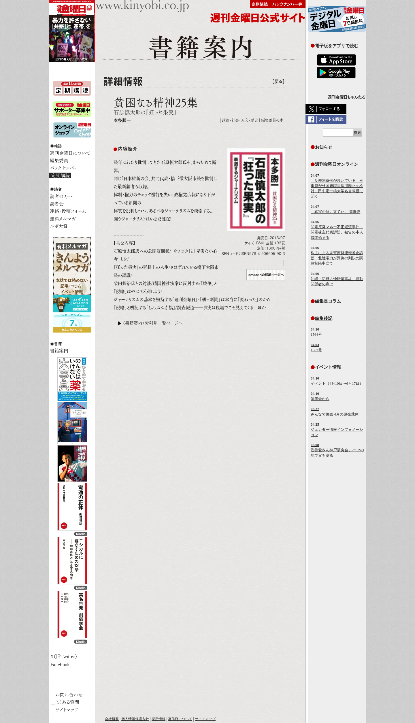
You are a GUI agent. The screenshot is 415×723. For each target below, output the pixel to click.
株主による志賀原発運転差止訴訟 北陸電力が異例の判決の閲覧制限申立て (337, 258)
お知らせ (323, 147)
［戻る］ (278, 81)
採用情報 (158, 719)
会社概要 (112, 719)
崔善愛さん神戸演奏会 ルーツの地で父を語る (337, 450)
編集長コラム (328, 301)
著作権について (180, 719)
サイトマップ (205, 719)
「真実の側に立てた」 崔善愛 (335, 211)
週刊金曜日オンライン (336, 164)
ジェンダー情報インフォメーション (337, 429)
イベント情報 (328, 367)
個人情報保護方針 (135, 719)
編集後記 (323, 318)
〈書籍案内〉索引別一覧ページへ (152, 323)
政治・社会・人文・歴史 (240, 120)
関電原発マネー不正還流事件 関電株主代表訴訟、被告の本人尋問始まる (337, 232)
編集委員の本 (272, 120)
